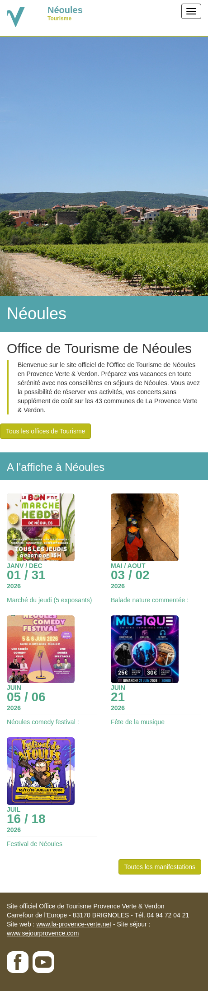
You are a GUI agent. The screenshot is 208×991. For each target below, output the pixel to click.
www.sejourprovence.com (43, 933)
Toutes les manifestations (159, 866)
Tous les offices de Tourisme (45, 431)
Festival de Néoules (34, 843)
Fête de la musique (138, 722)
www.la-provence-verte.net (73, 924)
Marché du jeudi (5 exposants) (49, 600)
